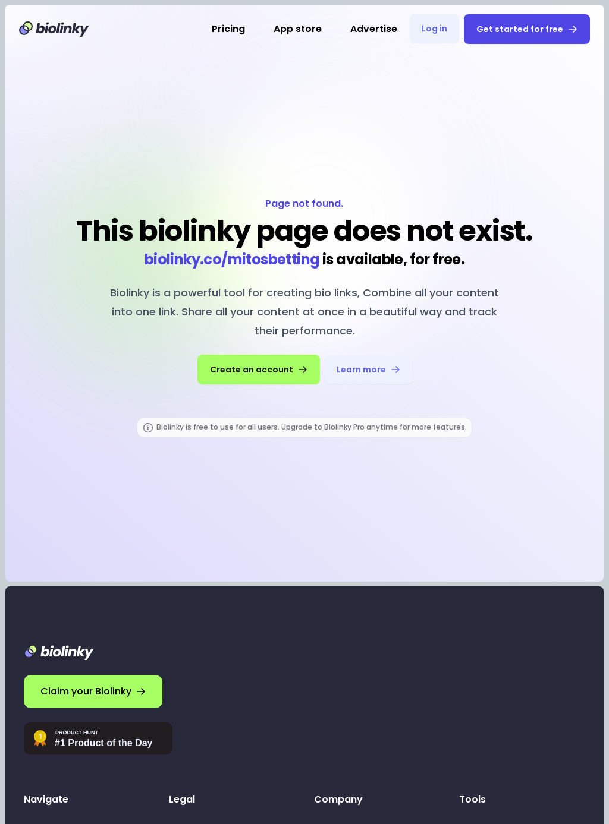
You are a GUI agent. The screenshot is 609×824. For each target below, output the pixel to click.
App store (298, 29)
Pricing (228, 29)
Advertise (373, 29)
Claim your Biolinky (93, 691)
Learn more (368, 369)
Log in (434, 28)
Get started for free (526, 29)
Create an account (258, 369)
